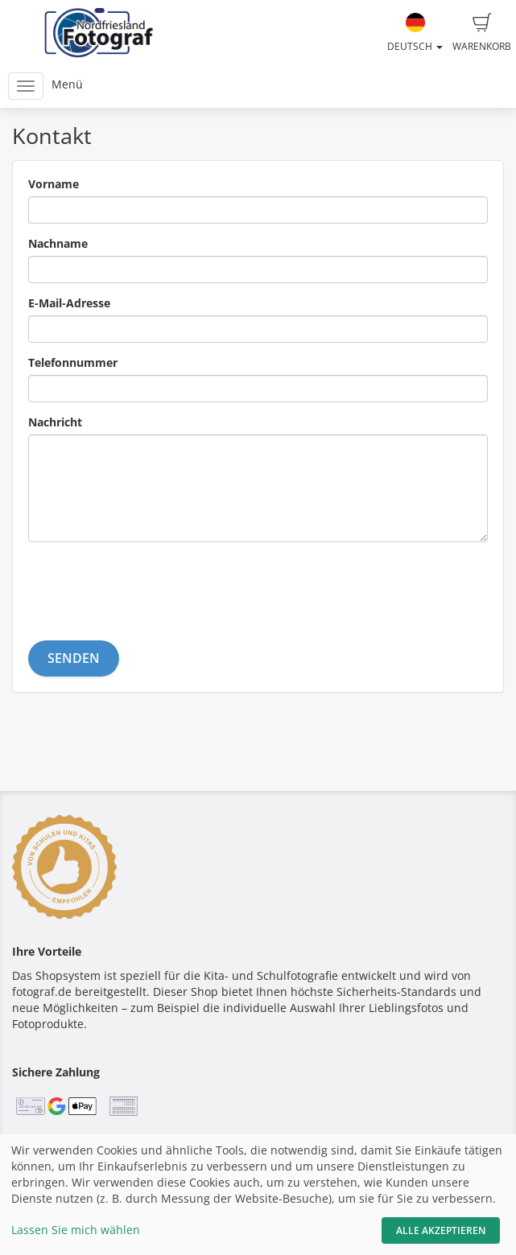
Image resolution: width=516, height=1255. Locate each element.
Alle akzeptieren (440, 1230)
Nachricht (55, 422)
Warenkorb (481, 33)
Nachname (58, 243)
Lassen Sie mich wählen (75, 1229)
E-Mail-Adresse (69, 303)
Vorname (53, 183)
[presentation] (150, 585)
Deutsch (415, 33)
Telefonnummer (73, 362)
